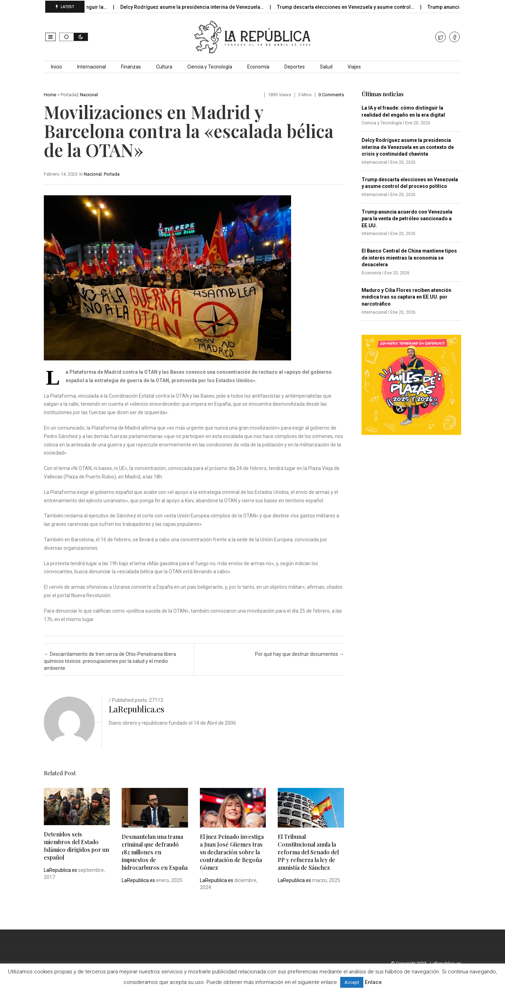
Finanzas (131, 67)
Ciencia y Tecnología (209, 67)
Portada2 (70, 94)
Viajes (354, 67)
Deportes (294, 67)
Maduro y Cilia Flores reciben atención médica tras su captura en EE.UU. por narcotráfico (406, 297)
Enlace (373, 982)
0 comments (331, 94)
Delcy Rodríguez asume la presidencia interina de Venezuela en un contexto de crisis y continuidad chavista (408, 147)
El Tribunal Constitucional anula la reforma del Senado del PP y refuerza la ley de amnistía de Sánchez (308, 852)
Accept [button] (351, 982)
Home (50, 94)
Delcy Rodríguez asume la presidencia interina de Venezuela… (198, 7)
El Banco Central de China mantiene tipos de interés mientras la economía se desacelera (409, 257)
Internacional (91, 67)
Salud (326, 67)
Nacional (89, 94)
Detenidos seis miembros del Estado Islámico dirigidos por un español (76, 845)
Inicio (56, 67)
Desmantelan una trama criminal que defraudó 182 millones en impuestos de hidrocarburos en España (155, 852)
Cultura (164, 67)
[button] (50, 37)
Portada (112, 174)
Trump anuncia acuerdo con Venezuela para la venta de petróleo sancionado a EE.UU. (407, 218)
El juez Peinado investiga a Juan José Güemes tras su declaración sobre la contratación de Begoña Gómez (232, 852)
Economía (258, 67)
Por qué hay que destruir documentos (299, 654)
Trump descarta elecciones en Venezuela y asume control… (352, 7)
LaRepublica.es (136, 708)
